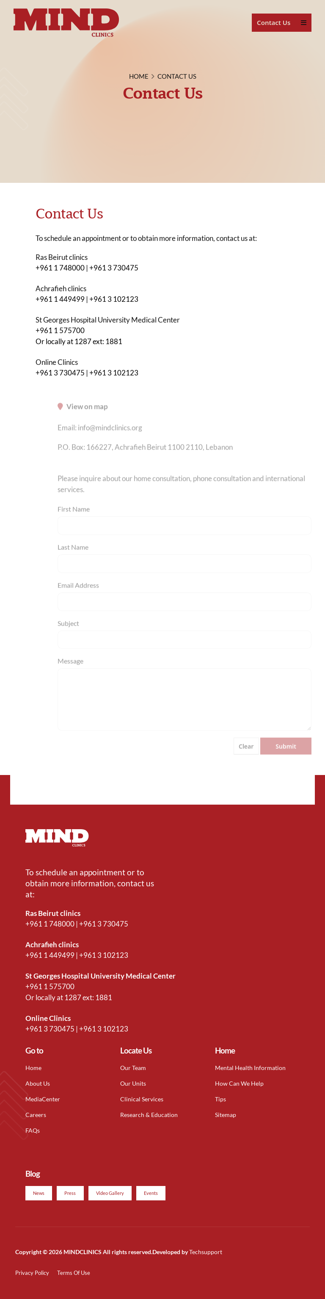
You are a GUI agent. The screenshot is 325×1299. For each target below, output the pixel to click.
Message (70, 669)
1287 (82, 341)
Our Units (133, 1083)
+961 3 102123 (113, 299)
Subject (68, 631)
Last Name (73, 555)
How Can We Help (239, 1083)
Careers (35, 1114)
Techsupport (205, 1251)
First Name (74, 517)
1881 (113, 341)
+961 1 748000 (60, 267)
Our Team (133, 1067)
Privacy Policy (32, 1273)
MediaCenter (42, 1099)
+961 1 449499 (60, 299)
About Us (37, 1083)
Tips (220, 1099)
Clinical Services (141, 1099)
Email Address (78, 593)
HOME (139, 76)
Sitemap (225, 1114)
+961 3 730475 (113, 267)
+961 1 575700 (60, 330)
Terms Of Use (73, 1273)
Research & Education (149, 1114)
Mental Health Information (250, 1067)
